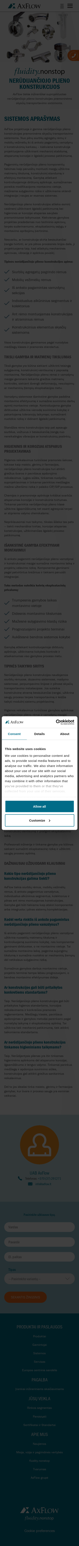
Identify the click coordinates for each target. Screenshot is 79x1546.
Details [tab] (39, 734)
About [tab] (64, 734)
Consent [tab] (14, 734)
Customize (39, 820)
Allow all (39, 806)
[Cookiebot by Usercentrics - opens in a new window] (56, 722)
